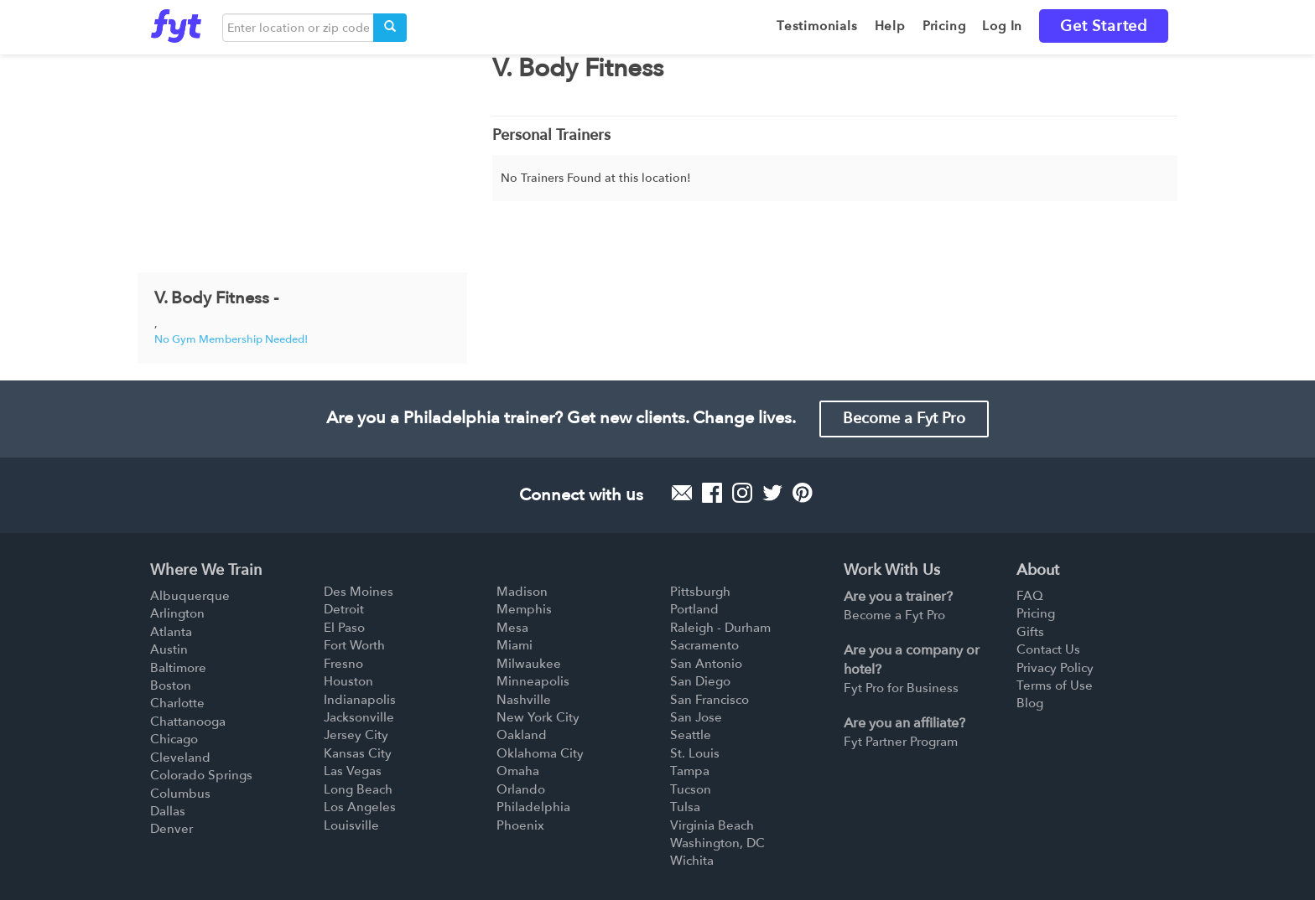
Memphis (524, 609)
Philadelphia (533, 807)
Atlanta (171, 631)
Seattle (690, 735)
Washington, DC (717, 843)
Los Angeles (360, 807)
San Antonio (706, 663)
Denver (171, 828)
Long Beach (358, 789)
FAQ (1029, 595)
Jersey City (356, 735)
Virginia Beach (712, 825)
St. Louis (695, 753)
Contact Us (1048, 649)
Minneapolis (532, 681)
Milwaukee (528, 663)
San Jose (696, 717)
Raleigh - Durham (720, 627)
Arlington (177, 613)
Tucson (690, 789)
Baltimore (178, 667)
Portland (694, 609)
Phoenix (520, 825)
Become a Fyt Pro (904, 418)
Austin (169, 649)
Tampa (689, 771)
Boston (170, 685)
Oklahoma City (540, 753)
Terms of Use (1054, 685)
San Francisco (709, 699)
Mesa (512, 627)
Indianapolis (360, 699)
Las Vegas (353, 771)
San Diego (700, 681)
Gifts (1030, 631)
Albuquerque (190, 595)
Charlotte (177, 703)
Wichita (692, 860)
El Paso (344, 627)
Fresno (343, 663)
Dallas (167, 811)
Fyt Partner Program (901, 741)
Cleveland (180, 757)
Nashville (523, 699)
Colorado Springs (201, 775)
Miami (514, 645)
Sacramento (704, 645)
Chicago (174, 739)
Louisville (351, 825)
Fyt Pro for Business (901, 688)
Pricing (1035, 613)
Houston (348, 681)
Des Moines (358, 591)
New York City (538, 717)
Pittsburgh (700, 591)
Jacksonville (359, 717)
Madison (522, 591)
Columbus (180, 793)
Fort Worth (354, 645)
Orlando (520, 789)
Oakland (521, 735)
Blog (1029, 703)
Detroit (344, 609)
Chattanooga (188, 721)
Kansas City (358, 753)
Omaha (517, 771)
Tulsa (685, 807)
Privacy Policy (1055, 667)
